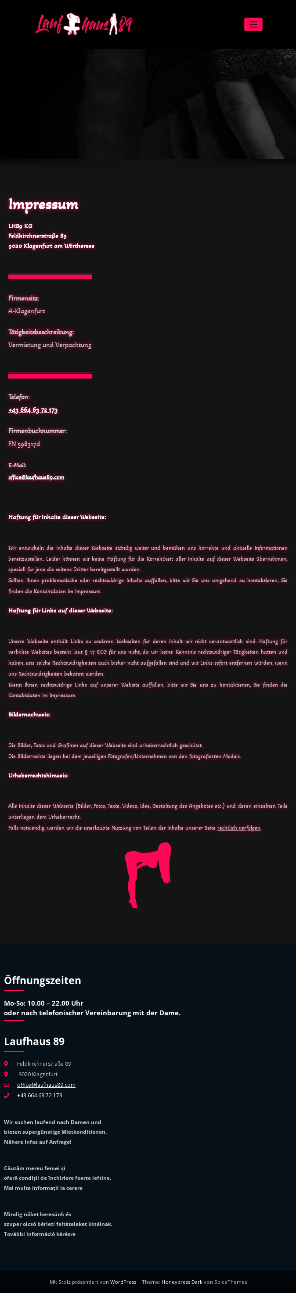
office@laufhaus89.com (36, 477)
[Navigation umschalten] (253, 24)
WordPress (123, 1282)
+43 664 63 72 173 (33, 410)
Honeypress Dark (182, 1282)
